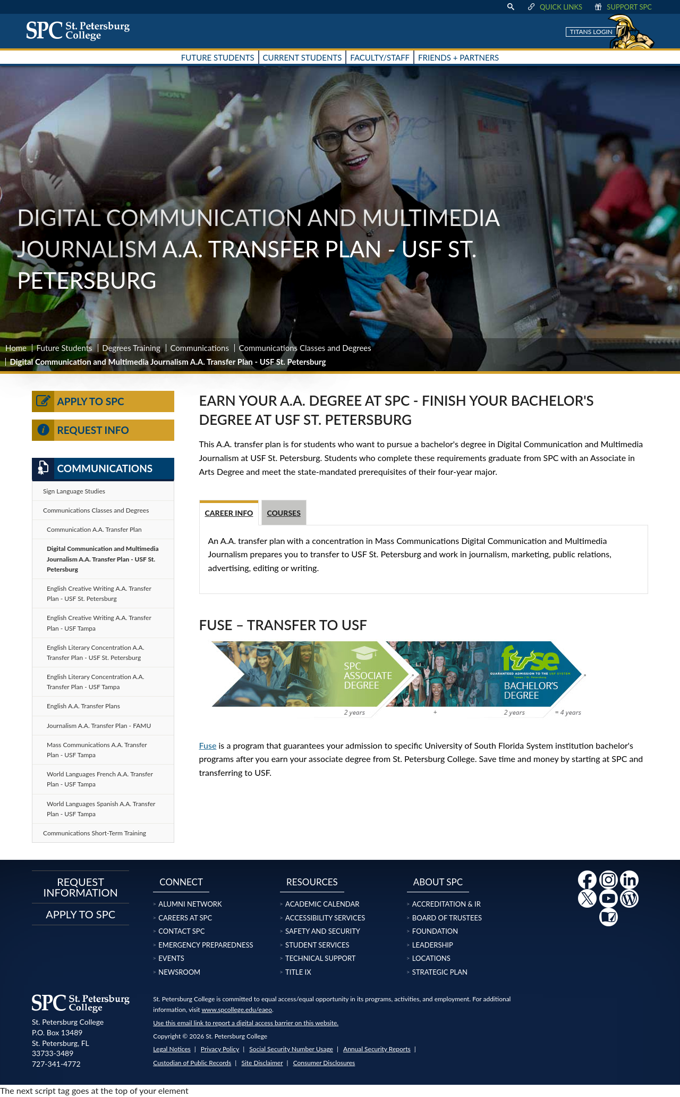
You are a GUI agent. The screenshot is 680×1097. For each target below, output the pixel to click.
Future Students (64, 348)
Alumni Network (190, 904)
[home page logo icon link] (82, 31)
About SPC (438, 881)
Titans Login (591, 32)
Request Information (81, 887)
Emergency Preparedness (205, 945)
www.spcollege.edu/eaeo (236, 1010)
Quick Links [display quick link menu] (554, 7)
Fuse (208, 745)
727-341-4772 (56, 1063)
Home (16, 348)
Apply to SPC (78, 401)
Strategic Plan (440, 972)
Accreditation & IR (446, 904)
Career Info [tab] (229, 512)
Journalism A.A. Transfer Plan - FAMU (99, 726)
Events (171, 958)
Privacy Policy (220, 1049)
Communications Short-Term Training (94, 833)
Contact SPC (181, 931)
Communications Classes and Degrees (305, 348)
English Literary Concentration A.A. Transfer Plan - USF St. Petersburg (95, 652)
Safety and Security (322, 931)
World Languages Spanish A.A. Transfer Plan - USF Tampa (101, 809)
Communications (199, 348)
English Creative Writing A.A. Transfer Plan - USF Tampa (99, 623)
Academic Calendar (322, 904)
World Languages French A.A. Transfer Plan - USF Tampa (100, 779)
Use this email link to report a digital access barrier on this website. (245, 1023)
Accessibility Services (325, 918)
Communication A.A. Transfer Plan (94, 529)
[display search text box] (511, 7)
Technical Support (320, 958)
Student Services (317, 945)
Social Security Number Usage (291, 1049)
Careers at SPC (185, 918)
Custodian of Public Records (192, 1063)
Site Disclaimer (262, 1063)
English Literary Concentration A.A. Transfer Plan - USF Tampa (95, 682)
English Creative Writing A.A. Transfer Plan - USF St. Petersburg (99, 593)
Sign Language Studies (74, 491)
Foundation (435, 931)
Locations (431, 958)
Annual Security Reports (377, 1049)
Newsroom (179, 972)
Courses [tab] (284, 512)
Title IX (298, 972)
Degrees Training (131, 348)
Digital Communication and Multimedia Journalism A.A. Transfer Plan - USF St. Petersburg (103, 559)
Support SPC (622, 7)
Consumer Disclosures (324, 1063)
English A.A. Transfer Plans (83, 706)
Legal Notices (171, 1049)
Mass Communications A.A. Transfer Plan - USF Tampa (97, 750)
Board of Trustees (447, 918)
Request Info (80, 430)
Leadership (432, 945)
